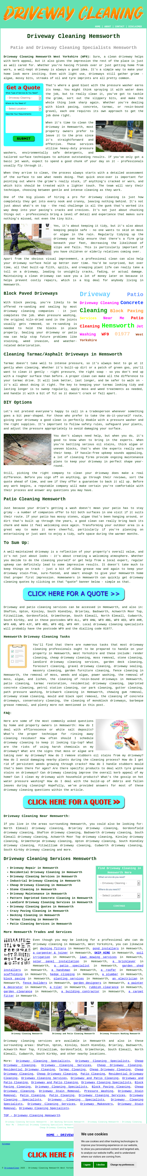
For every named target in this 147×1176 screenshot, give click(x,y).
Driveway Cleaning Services (66, 1065)
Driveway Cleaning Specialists (43, 1061)
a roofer (108, 970)
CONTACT (119, 26)
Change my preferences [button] (122, 1164)
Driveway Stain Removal (59, 1091)
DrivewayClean (11, 1168)
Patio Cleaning (93, 1073)
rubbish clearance (104, 987)
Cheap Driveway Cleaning (119, 1065)
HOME (97, 26)
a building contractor (80, 991)
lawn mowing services (98, 957)
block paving (14, 978)
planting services (69, 978)
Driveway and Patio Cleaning (94, 1078)
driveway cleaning (40, 849)
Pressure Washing (98, 1091)
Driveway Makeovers (96, 1104)
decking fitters (53, 948)
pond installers (106, 948)
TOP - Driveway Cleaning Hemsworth (32, 1115)
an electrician (124, 978)
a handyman (60, 970)
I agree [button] (87, 1164)
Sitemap (6, 1144)
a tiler (56, 987)
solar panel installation (56, 961)
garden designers (87, 983)
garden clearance (18, 991)
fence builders (35, 983)
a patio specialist (71, 965)
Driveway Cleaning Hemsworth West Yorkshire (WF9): (47, 56)
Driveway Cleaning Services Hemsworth (50, 858)
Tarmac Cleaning (72, 1069)
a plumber (110, 974)
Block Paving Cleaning (111, 1086)
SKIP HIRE (102, 952)
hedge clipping (62, 974)
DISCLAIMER (135, 26)
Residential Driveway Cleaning (29, 1069)
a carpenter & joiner (50, 952)
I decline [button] (100, 1164)
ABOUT (107, 26)
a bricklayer (124, 961)
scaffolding (13, 974)
